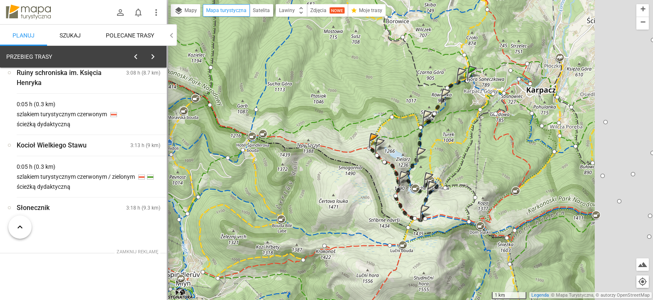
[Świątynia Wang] (50, 184)
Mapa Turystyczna (574, 295)
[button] (473, 81)
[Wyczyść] (157, 55)
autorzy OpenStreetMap (625, 295)
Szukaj (70, 35)
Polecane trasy (130, 35)
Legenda (540, 295)
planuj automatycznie (133, 115)
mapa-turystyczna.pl (28, 12)
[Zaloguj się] (120, 12)
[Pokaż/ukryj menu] (156, 12)
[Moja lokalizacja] (642, 281)
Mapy (185, 10)
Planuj (23, 35)
